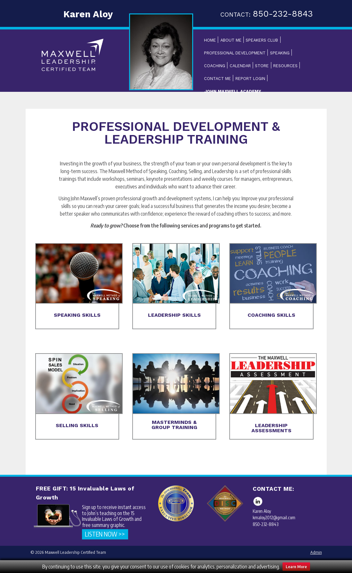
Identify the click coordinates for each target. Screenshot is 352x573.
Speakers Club (262, 40)
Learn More (296, 566)
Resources (285, 65)
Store (262, 65)
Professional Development (235, 53)
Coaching (214, 65)
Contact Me (217, 78)
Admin (316, 552)
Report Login (250, 78)
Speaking (280, 53)
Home (210, 40)
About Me (230, 40)
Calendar (240, 65)
